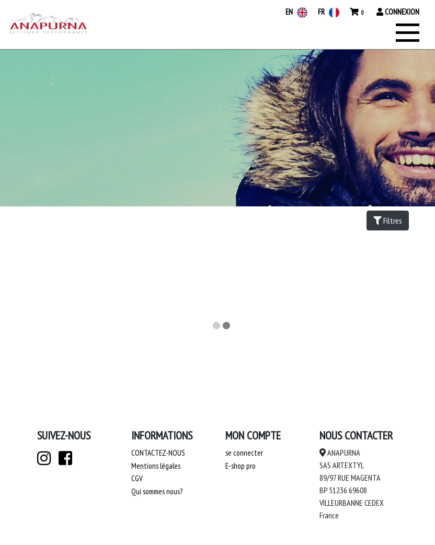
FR (328, 12)
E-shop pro (240, 466)
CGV (137, 478)
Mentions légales (155, 466)
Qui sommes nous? (156, 491)
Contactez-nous (158, 453)
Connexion (397, 12)
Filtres (387, 220)
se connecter (244, 453)
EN (296, 12)
